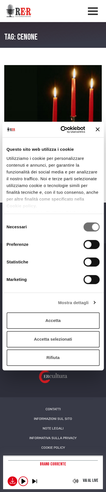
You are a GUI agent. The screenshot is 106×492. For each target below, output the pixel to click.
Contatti (53, 409)
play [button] (23, 481)
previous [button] (34, 481)
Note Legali (53, 428)
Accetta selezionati (53, 339)
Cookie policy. (22, 205)
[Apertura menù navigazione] (92, 11)
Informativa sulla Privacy (53, 438)
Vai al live (90, 480)
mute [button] (76, 481)
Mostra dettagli (73, 302)
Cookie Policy (53, 448)
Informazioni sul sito (53, 419)
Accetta (52, 320)
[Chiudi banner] (97, 130)
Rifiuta (53, 357)
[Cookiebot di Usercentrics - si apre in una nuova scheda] (63, 129)
